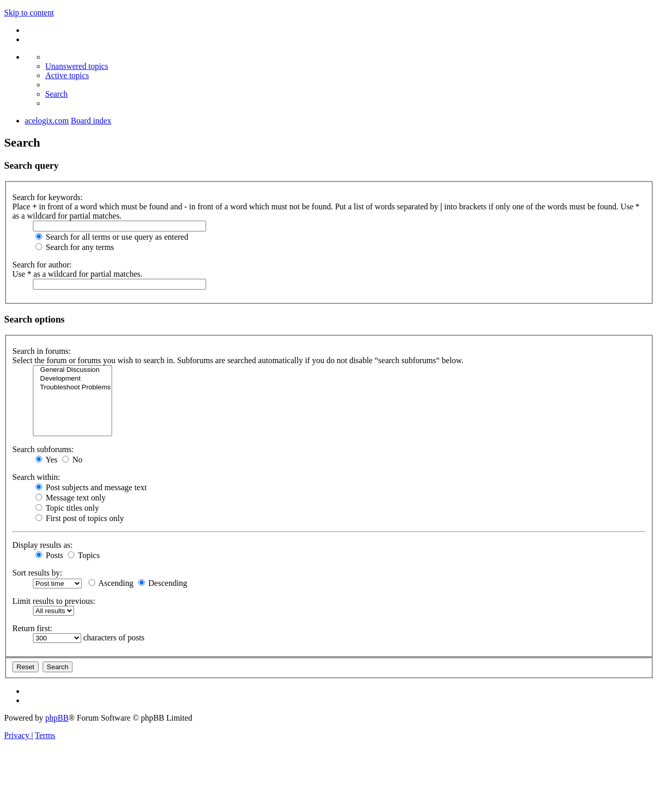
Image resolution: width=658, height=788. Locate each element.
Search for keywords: (47, 197)
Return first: (32, 628)
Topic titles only (67, 508)
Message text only (70, 497)
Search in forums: (41, 351)
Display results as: (42, 545)
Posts (49, 555)
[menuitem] (76, 66)
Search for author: (42, 264)
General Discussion (72, 370)
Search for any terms (74, 247)
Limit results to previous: (53, 601)
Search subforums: (43, 449)
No (72, 459)
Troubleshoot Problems (72, 387)
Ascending (111, 583)
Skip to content (29, 12)
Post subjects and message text (91, 487)
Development (72, 378)
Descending (163, 583)
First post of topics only (79, 518)
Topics (84, 555)
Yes (46, 459)
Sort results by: (37, 572)
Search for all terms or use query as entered (111, 236)
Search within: (36, 477)
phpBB (56, 717)
